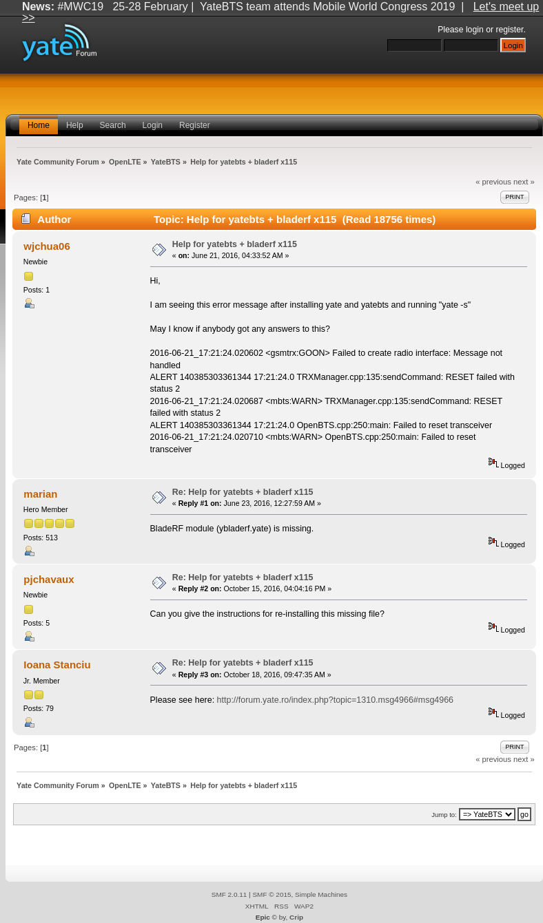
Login (153, 125)
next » (524, 182)
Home (39, 125)
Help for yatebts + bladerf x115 (234, 244)
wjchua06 (46, 246)
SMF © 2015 (271, 894)
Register (194, 125)
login (475, 29)
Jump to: (444, 814)
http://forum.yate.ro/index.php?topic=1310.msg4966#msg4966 (335, 700)
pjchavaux (48, 579)
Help (74, 125)
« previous (493, 182)
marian (40, 494)
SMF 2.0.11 (229, 894)
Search (113, 125)
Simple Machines (321, 894)
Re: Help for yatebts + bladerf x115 (243, 492)
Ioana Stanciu (56, 664)
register (509, 29)
